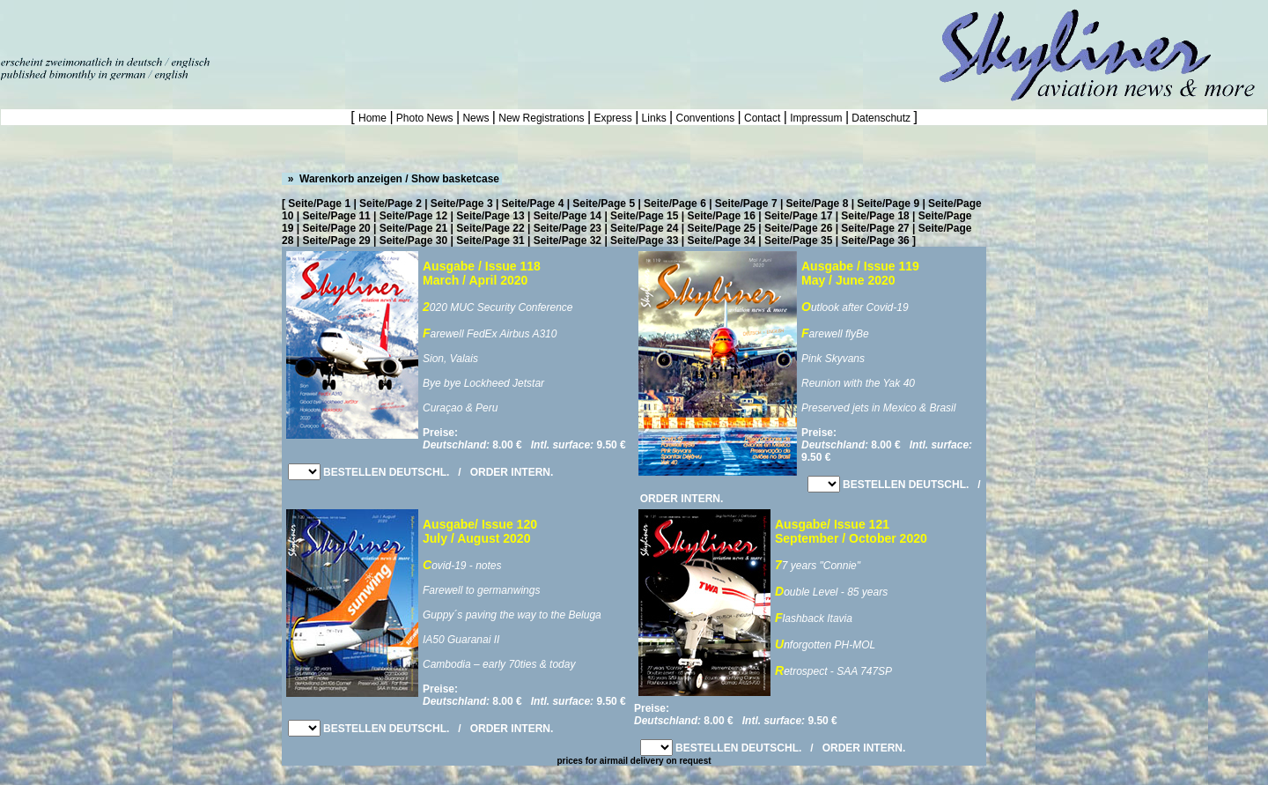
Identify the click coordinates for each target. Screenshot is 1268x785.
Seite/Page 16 (722, 216)
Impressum (816, 118)
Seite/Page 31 (490, 240)
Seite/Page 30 (413, 240)
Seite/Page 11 (336, 216)
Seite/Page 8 (817, 203)
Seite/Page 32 (567, 240)
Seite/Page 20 (336, 228)
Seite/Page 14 (567, 216)
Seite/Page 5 (603, 203)
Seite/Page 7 (746, 203)
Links (653, 118)
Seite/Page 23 (567, 228)
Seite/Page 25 (722, 228)
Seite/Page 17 (798, 216)
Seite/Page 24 (644, 228)
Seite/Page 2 (390, 203)
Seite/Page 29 (336, 240)
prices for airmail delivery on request (634, 761)
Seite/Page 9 (888, 203)
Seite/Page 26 (798, 228)
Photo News (425, 118)
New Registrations (541, 118)
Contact (762, 118)
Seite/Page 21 (413, 228)
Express (613, 118)
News (476, 118)
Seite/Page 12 (413, 216)
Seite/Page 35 (798, 240)
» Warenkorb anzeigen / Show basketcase (391, 179)
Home (373, 118)
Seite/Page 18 (875, 216)
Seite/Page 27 (875, 228)
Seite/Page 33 (644, 240)
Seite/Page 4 (533, 203)
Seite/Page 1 (319, 203)
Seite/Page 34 (722, 240)
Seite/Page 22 (490, 228)
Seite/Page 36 (875, 240)
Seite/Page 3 (462, 203)
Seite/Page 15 (644, 216)
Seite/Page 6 (675, 203)
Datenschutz (881, 118)
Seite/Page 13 (490, 216)
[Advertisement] (206, 26)
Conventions (705, 118)
